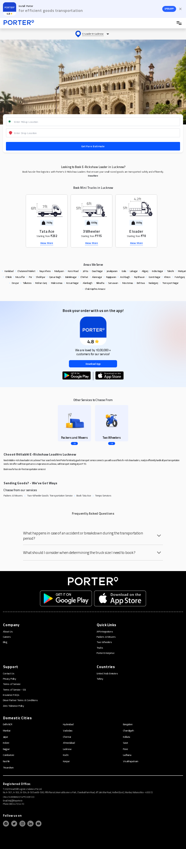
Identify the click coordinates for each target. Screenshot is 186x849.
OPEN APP (169, 9)
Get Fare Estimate (93, 146)
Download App (93, 364)
